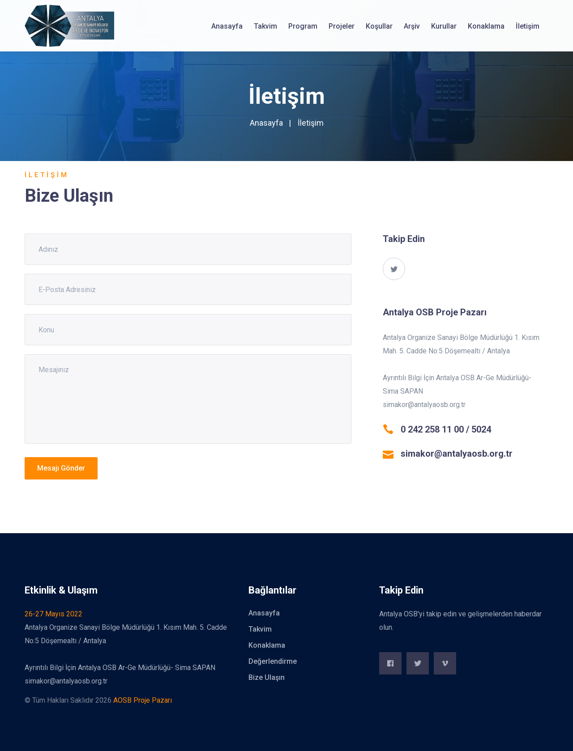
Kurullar (444, 26)
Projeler (342, 26)
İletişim (527, 26)
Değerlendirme (272, 661)
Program (302, 26)
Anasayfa (227, 26)
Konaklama (486, 26)
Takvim (265, 26)
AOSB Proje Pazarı (142, 700)
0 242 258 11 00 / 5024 (446, 429)
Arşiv (412, 26)
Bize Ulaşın (266, 677)
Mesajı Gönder (61, 468)
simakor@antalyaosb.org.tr (457, 453)
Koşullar (379, 26)
